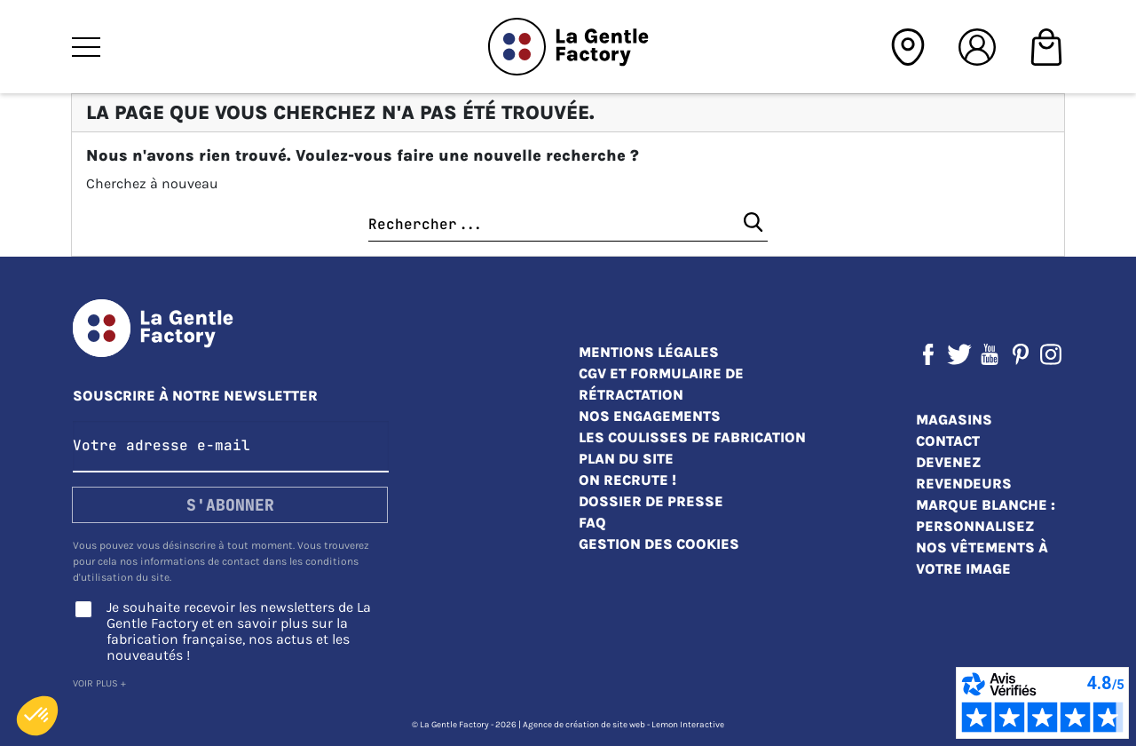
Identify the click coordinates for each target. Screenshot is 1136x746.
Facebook (928, 354)
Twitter (959, 354)
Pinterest (1020, 354)
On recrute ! (627, 480)
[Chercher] (568, 225)
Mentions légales (649, 352)
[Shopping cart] (1046, 44)
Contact (948, 441)
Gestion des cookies (659, 544)
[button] (37, 715)
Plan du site (626, 458)
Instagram (1050, 354)
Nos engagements (650, 416)
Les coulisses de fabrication (692, 437)
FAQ (592, 522)
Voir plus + (99, 683)
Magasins (954, 419)
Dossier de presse (651, 501)
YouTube (989, 354)
